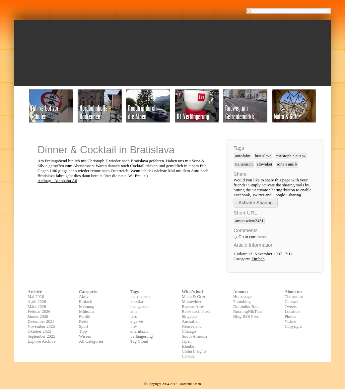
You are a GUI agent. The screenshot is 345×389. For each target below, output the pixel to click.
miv (133, 326)
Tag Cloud (139, 341)
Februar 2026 (39, 311)
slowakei (264, 164)
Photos (290, 316)
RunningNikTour (247, 311)
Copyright (293, 326)
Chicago (189, 331)
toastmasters (140, 296)
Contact (291, 301)
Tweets (291, 306)
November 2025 (41, 326)
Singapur (189, 316)
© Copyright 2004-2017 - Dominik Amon (172, 384)
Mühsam (86, 311)
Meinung (86, 306)
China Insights (194, 351)
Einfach (258, 259)
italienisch (244, 164)
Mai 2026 (36, 296)
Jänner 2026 (38, 316)
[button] (256, 202)
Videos (291, 321)
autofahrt (242, 156)
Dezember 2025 (41, 321)
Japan (186, 341)
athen (135, 311)
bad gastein (140, 306)
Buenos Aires (193, 306)
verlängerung (141, 336)
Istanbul (188, 346)
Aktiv (84, 296)
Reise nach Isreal (196, 311)
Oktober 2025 (39, 331)
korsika (136, 301)
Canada (188, 356)
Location (292, 311)
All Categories (91, 341)
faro (133, 316)
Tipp (83, 331)
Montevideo (192, 301)
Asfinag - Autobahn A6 (57, 180)
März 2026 (37, 306)
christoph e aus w (290, 156)
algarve (136, 321)
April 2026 (37, 301)
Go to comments (253, 236)
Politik (84, 316)
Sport (83, 326)
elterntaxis (139, 331)
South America (194, 336)
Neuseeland (192, 326)
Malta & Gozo (194, 296)
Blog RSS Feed (246, 316)
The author (294, 296)
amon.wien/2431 (249, 221)
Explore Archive (41, 341)
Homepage (242, 296)
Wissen (85, 336)
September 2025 (41, 336)
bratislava (263, 156)
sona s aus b (287, 164)
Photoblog (242, 301)
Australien (190, 321)
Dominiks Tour (246, 306)
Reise (83, 321)
